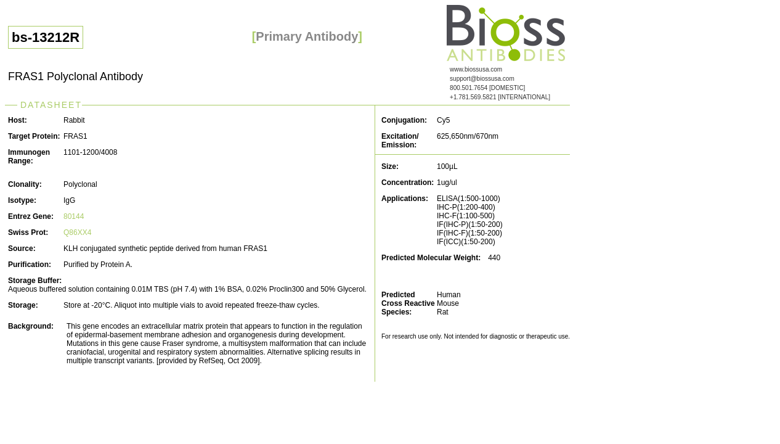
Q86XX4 (77, 232)
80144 (73, 216)
